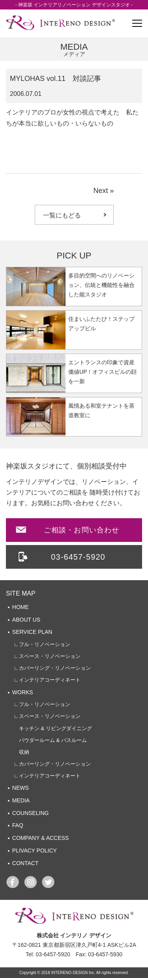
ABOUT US (26, 619)
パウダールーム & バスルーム (50, 740)
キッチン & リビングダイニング (53, 728)
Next (100, 191)
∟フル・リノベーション (42, 644)
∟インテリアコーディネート (47, 680)
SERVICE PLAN (32, 632)
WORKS (22, 692)
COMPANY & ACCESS (40, 838)
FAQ (17, 825)
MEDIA (21, 800)
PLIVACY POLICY (34, 850)
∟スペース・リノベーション (47, 656)
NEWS (20, 788)
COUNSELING (30, 813)
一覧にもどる (62, 215)
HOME (20, 607)
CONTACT (25, 863)
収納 (21, 752)
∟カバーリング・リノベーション (52, 668)
